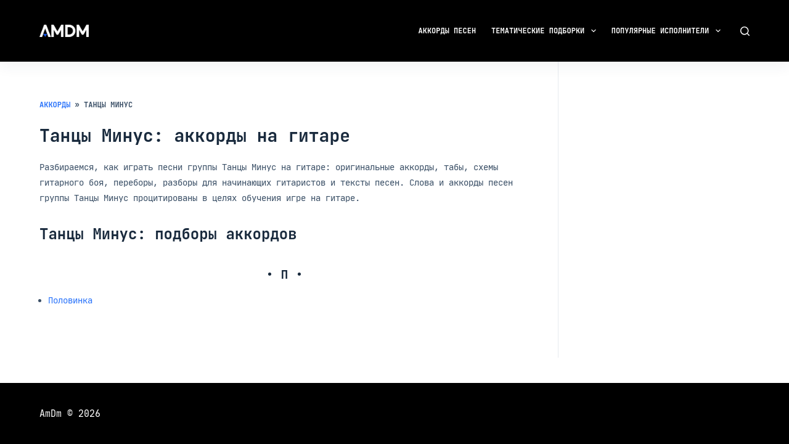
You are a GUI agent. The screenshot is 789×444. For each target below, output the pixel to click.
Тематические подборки (546, 30)
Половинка (70, 300)
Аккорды (54, 105)
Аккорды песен (447, 31)
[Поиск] (745, 31)
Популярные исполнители (668, 30)
